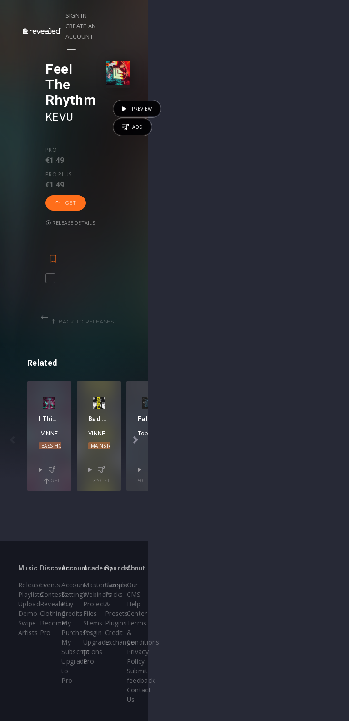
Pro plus (94, 119)
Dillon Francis (261, 462)
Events (83, 584)
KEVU (67, 86)
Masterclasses (206, 584)
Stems (193, 623)
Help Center (312, 594)
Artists (28, 632)
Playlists (30, 594)
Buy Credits (146, 604)
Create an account (280, 15)
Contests (87, 594)
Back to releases (177, 250)
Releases (32, 584)
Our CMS (307, 584)
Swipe (27, 623)
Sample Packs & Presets (251, 594)
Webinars (198, 594)
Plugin (193, 632)
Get (136, 128)
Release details (78, 147)
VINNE (99, 462)
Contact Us (311, 661)
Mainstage (249, 474)
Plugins (249, 613)
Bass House (99, 474)
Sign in (230, 15)
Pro (59, 119)
